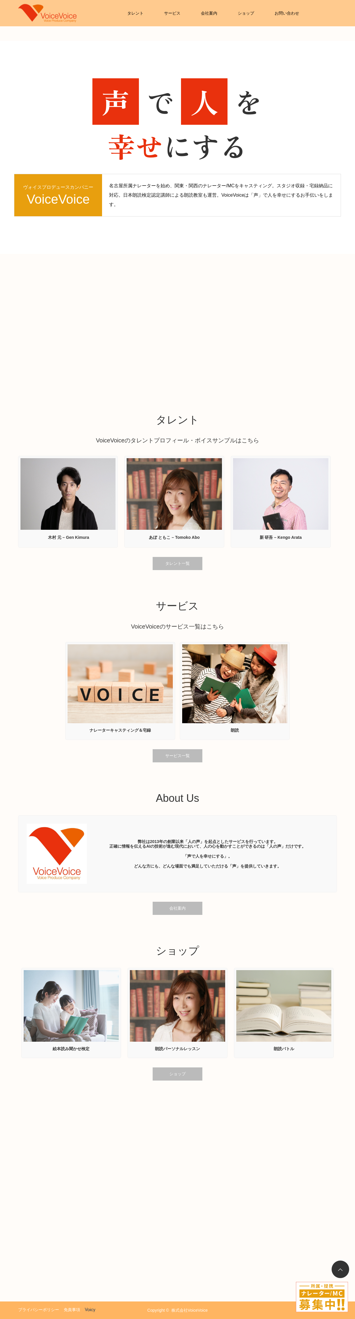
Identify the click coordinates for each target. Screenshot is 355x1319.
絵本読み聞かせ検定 (71, 1048)
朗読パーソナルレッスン (177, 1048)
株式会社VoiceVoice (189, 1310)
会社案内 (209, 13)
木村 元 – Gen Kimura (68, 537)
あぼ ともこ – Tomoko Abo (174, 537)
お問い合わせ (287, 13)
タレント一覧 (177, 563)
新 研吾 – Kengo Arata (281, 537)
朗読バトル (284, 1048)
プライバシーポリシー (38, 1309)
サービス (172, 13)
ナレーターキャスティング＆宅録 (120, 730)
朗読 (235, 730)
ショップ (246, 13)
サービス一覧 (177, 755)
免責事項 (72, 1309)
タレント (135, 13)
